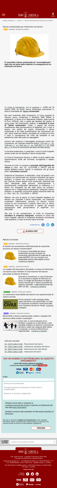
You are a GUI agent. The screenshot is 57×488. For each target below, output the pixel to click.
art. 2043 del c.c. (23, 145)
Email (5, 377)
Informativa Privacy (34, 465)
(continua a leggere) (26, 261)
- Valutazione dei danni (23, 352)
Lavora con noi (28, 469)
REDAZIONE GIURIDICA (22, 243)
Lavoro (19, 20)
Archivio (32, 467)
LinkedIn (52, 224)
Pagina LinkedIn (37, 473)
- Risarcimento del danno (24, 344)
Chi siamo (25, 467)
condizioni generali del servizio (17, 405)
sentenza (35, 107)
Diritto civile (7, 292)
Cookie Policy (46, 465)
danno (25, 111)
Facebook (43, 224)
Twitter (47, 224)
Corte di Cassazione (16, 107)
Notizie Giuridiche (8, 20)
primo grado (9, 123)
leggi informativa (19, 407)
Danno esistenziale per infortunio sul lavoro (39, 20)
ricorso (7, 161)
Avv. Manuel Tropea (35, 458)
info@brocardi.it (21, 465)
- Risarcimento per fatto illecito (26, 349)
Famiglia (6, 313)
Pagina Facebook (27, 473)
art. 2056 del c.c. (38, 145)
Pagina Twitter (32, 473)
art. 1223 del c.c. (44, 143)
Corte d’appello (45, 115)
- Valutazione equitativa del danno (27, 347)
